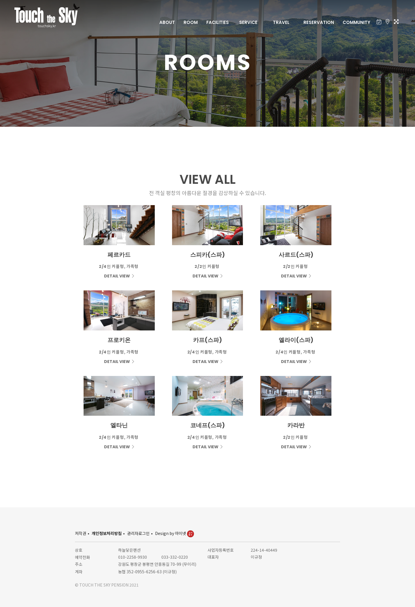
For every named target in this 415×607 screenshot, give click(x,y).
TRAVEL (281, 22)
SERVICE (248, 22)
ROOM (191, 22)
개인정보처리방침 (107, 533)
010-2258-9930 (132, 557)
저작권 (80, 533)
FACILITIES (217, 22)
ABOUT (167, 22)
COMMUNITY (356, 22)
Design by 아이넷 (174, 533)
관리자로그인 (138, 533)
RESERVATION (318, 22)
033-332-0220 (174, 557)
